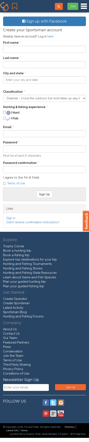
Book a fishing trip (16, 255)
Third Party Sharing (17, 364)
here (50, 36)
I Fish (10, 119)
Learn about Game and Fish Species (29, 277)
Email (7, 127)
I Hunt (11, 113)
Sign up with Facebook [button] (44, 21)
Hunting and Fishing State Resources (30, 273)
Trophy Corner (13, 246)
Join (73, 6)
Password (10, 142)
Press (7, 347)
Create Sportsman (16, 303)
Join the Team (13, 356)
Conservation (13, 351)
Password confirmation (20, 163)
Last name (11, 58)
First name (11, 42)
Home (24, 430)
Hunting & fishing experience (24, 107)
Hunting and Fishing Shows (22, 268)
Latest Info (12, 430)
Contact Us (11, 333)
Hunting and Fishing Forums (23, 316)
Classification (13, 91)
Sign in (10, 218)
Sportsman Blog (15, 312)
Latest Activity (13, 308)
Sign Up (70, 387)
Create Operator (15, 299)
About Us (10, 329)
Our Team (10, 338)
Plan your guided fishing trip (23, 286)
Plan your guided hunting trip (24, 281)
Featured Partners (16, 342)
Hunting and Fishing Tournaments (27, 264)
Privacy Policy (13, 369)
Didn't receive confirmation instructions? (33, 222)
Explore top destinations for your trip (30, 259)
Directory (70, 426)
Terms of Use (16, 183)
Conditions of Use (16, 373)
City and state (13, 73)
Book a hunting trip (17, 250)
